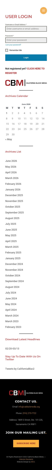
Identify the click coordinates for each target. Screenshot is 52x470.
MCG (33, 462)
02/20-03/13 (12, 348)
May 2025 (10, 235)
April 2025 (11, 241)
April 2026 (11, 172)
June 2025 (11, 229)
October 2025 (12, 206)
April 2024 (11, 309)
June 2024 (11, 298)
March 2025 (11, 246)
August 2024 (12, 287)
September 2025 (14, 212)
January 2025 (12, 258)
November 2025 (14, 201)
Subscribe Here (26, 443)
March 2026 (11, 178)
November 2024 (14, 269)
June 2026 (11, 160)
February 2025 (13, 252)
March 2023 (11, 321)
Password (9, 36)
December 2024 (14, 264)
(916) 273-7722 (29, 413)
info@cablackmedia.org (29, 407)
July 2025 (10, 223)
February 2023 (13, 327)
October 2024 (12, 275)
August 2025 (12, 218)
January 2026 (12, 189)
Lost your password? (13, 45)
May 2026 (10, 166)
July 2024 (10, 292)
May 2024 (10, 304)
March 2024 (11, 315)
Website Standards (26, 459)
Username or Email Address (16, 25)
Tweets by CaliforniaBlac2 (19, 368)
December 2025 (14, 195)
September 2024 (14, 281)
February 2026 (13, 183)
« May (8, 139)
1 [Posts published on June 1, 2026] (6, 113)
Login (26, 57)
